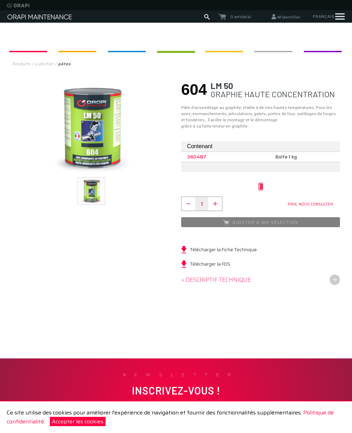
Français (323, 16)
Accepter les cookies (77, 421)
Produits (21, 63)
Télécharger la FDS (210, 264)
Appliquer (131, 43)
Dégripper (40, 43)
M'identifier (288, 17)
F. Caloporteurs (311, 43)
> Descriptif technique (216, 279)
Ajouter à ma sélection (260, 222)
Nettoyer (85, 43)
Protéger (266, 43)
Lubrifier (176, 43)
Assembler (221, 43)
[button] (91, 191)
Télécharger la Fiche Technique (223, 249)
